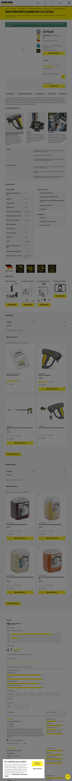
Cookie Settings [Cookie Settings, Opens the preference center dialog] (37, 768)
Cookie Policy (15, 774)
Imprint (6, 776)
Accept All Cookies (37, 763)
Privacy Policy (23, 774)
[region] (24, 768)
